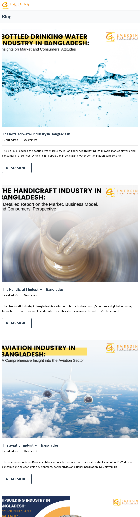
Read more (16, 168)
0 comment (30, 139)
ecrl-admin (12, 139)
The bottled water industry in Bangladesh (36, 134)
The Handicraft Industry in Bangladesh (34, 289)
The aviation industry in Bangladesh (31, 445)
